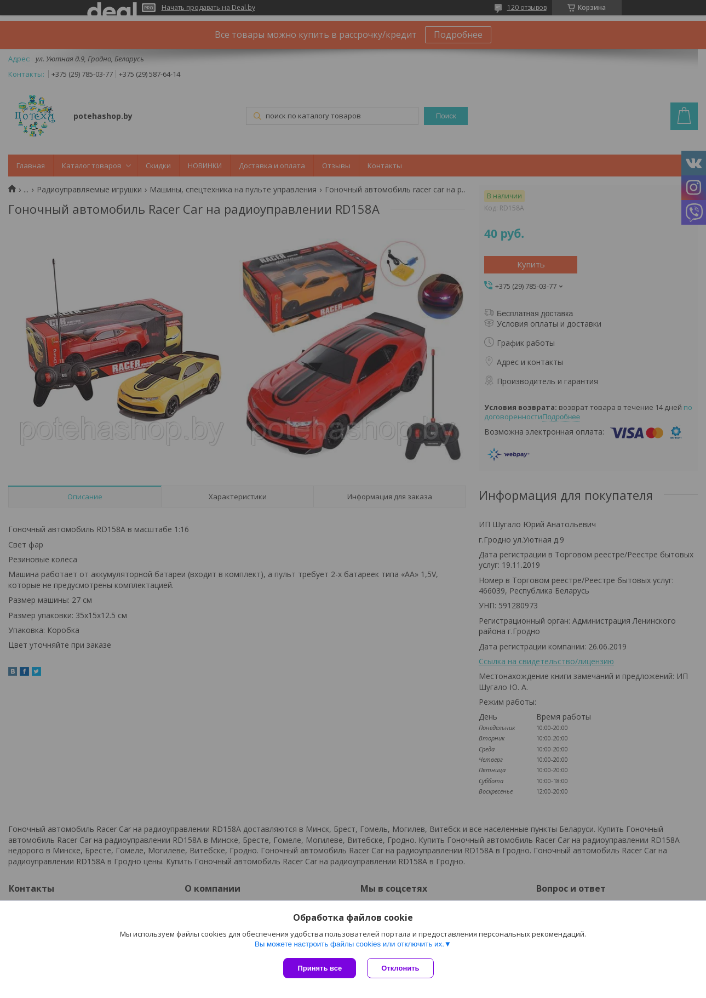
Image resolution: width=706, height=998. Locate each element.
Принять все (319, 968)
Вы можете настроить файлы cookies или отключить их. (349, 944)
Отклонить (400, 968)
